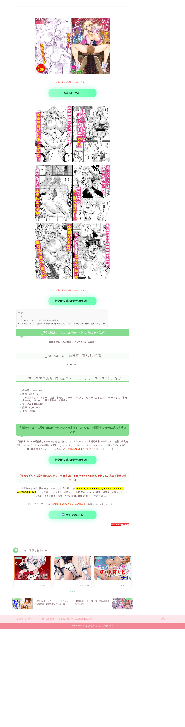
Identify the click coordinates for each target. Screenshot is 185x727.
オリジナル (31, 619)
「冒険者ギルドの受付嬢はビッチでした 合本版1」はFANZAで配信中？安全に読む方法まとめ (62, 323)
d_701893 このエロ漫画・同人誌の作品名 (39, 320)
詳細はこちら (72, 92)
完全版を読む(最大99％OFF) (72, 300)
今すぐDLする (72, 514)
